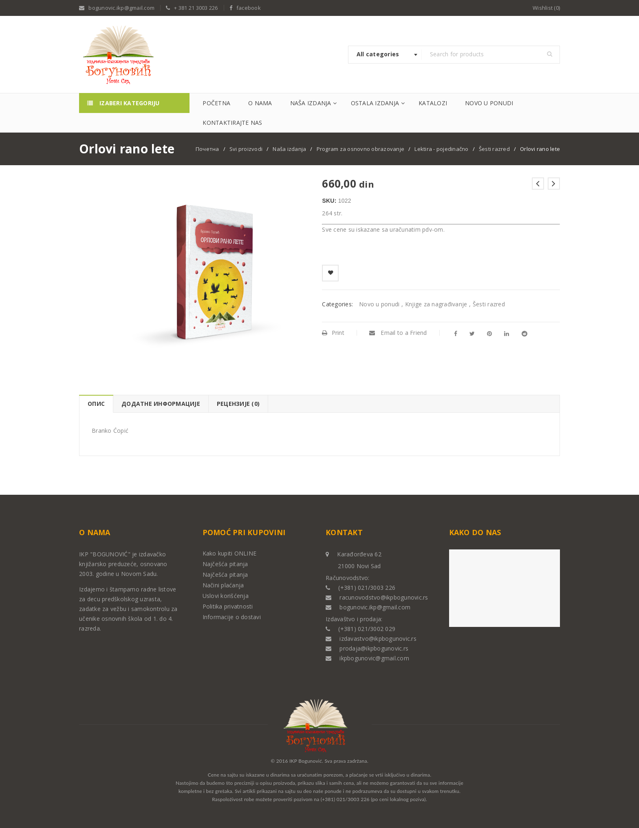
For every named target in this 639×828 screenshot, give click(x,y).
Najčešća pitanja (225, 564)
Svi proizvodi (245, 149)
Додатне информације (160, 403)
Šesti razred (494, 149)
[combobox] (385, 54)
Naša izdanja (289, 149)
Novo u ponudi (379, 304)
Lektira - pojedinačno (441, 149)
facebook (248, 7)
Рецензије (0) (238, 403)
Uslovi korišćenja (226, 596)
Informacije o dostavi (232, 617)
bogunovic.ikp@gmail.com (121, 7)
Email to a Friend (398, 333)
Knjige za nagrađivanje (436, 304)
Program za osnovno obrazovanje (361, 149)
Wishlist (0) (546, 7)
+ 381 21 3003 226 (196, 7)
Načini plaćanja (223, 585)
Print (333, 333)
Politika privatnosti (228, 606)
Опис (96, 403)
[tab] (96, 404)
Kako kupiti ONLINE (230, 553)
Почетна (207, 149)
